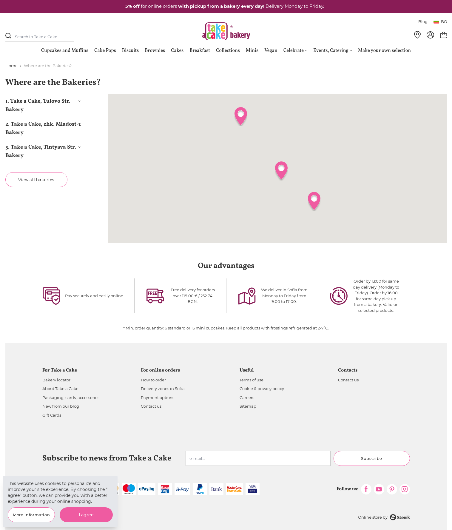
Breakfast (199, 50)
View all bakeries (36, 179)
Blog (423, 21)
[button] (281, 171)
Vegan (270, 50)
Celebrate (295, 50)
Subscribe (371, 458)
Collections (228, 50)
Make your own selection (384, 50)
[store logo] (226, 31)
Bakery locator (56, 380)
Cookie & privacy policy (262, 388)
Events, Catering (332, 50)
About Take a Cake (60, 388)
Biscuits (130, 50)
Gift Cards (51, 415)
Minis (252, 50)
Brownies (155, 50)
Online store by (384, 517)
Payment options (157, 397)
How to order (153, 380)
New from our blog (60, 406)
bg (440, 21)
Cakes (177, 50)
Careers (247, 397)
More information (31, 514)
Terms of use (251, 380)
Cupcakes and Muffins (64, 50)
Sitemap (248, 406)
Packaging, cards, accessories (70, 397)
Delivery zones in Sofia (163, 388)
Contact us (151, 406)
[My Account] (430, 34)
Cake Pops (105, 50)
